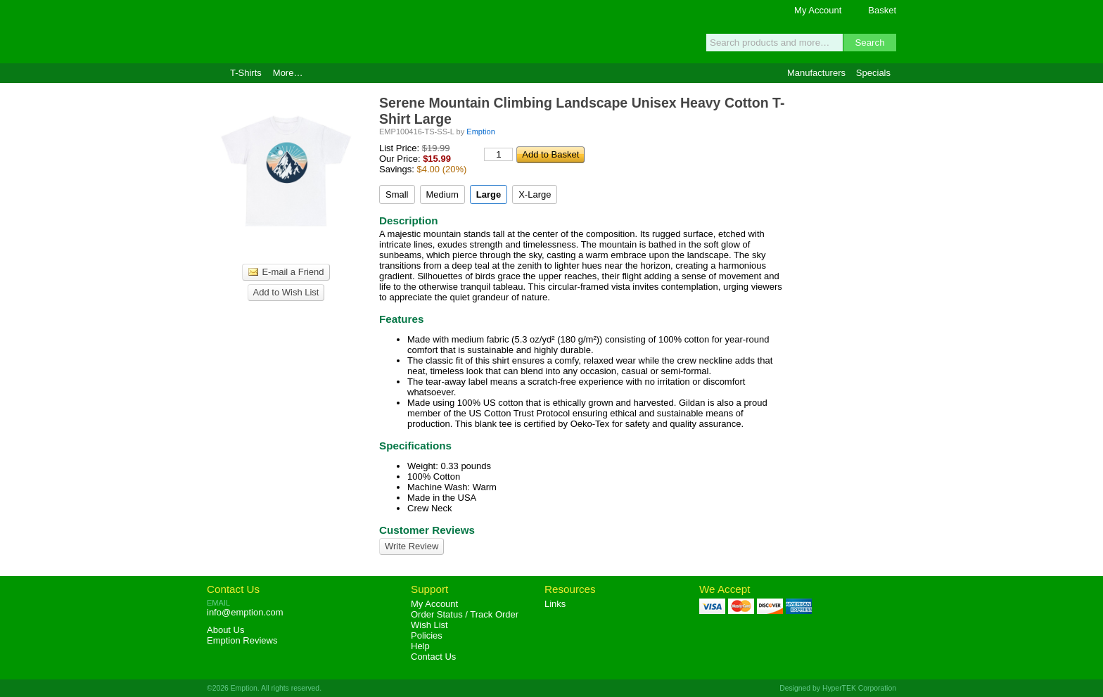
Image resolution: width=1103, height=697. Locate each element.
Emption (287, 31)
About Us (225, 630)
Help (420, 646)
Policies (426, 635)
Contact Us (233, 589)
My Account (817, 10)
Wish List (429, 625)
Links (555, 604)
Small (397, 194)
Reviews (242, 640)
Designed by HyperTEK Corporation (837, 688)
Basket (882, 10)
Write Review (411, 546)
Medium (442, 194)
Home (212, 73)
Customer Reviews (427, 530)
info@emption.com (245, 612)
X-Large (534, 194)
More (288, 73)
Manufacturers (816, 73)
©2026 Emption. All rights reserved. (264, 688)
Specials (873, 73)
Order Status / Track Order (464, 614)
